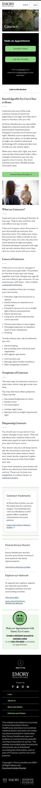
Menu (35, 5)
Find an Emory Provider (20, 174)
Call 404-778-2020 (20, 59)
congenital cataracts (12, 285)
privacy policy (22, 72)
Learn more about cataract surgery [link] (18, 526)
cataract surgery (10, 478)
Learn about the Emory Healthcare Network (15, 602)
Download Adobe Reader (14, 768)
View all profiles (12, 597)
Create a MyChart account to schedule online (19, 637)
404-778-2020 (17, 641)
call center (21, 70)
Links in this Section (17, 89)
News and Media (15, 707)
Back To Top (20, 668)
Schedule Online (20, 48)
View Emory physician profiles (17, 567)
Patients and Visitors (16, 713)
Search (25, 5)
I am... (10, 694)
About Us (12, 701)
